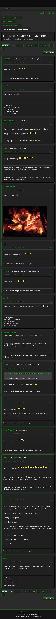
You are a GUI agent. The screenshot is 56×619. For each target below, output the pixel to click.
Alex (5, 85)
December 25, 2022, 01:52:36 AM (13, 500)
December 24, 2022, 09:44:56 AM (13, 402)
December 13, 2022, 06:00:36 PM (13, 152)
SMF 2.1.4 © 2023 (23, 614)
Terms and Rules (27, 612)
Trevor (6, 58)
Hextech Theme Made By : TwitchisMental (28, 616)
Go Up (4, 591)
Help (18, 612)
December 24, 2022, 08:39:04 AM (13, 368)
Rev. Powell (8, 120)
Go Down (5, 45)
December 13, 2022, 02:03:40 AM (13, 62)
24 (45, 45)
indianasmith (9, 332)
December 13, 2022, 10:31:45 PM (13, 247)
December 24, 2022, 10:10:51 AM (13, 461)
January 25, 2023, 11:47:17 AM (12, 562)
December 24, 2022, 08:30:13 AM (13, 301)
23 (41, 45)
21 (32, 45)
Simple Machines (33, 614)
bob (5, 148)
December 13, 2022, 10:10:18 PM (13, 190)
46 (51, 45)
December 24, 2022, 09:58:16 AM (13, 434)
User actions (49, 52)
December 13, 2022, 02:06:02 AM (13, 89)
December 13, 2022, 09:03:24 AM (13, 124)
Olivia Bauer (9, 186)
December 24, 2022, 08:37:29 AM (13, 339)
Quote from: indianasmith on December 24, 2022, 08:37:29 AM (28, 373)
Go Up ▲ (36, 612)
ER (4, 243)
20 (28, 45)
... (25, 45)
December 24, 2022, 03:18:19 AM (13, 274)
